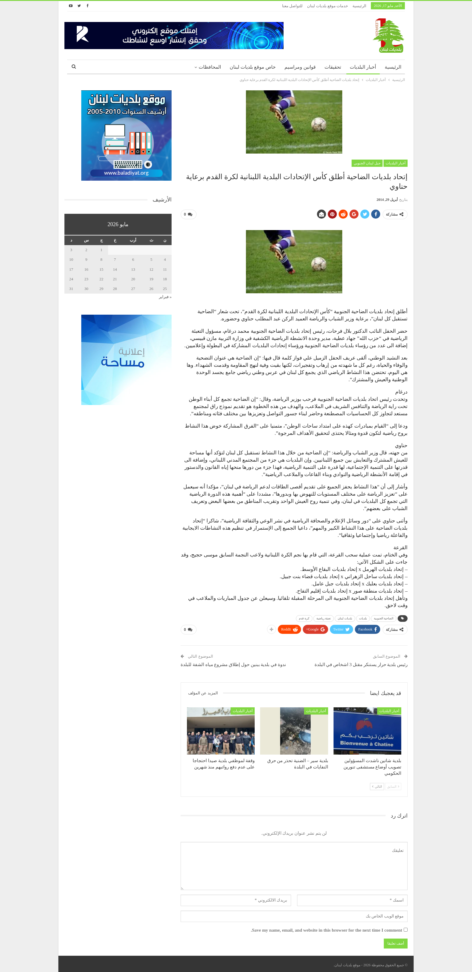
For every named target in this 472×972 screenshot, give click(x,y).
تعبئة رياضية (323, 617)
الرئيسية (359, 6)
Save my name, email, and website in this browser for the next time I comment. (326, 927)
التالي (377, 784)
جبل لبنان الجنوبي (367, 163)
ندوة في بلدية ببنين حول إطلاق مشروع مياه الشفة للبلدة (233, 662)
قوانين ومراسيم (300, 67)
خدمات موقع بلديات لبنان (327, 6)
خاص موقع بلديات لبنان (253, 67)
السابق (393, 784)
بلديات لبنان (345, 617)
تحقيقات (332, 67)
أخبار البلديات (363, 67)
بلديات (363, 617)
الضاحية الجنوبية (384, 617)
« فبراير (165, 296)
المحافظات (210, 67)
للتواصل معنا (292, 6)
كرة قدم (304, 617)
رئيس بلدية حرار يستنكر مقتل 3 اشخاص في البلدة (361, 662)
